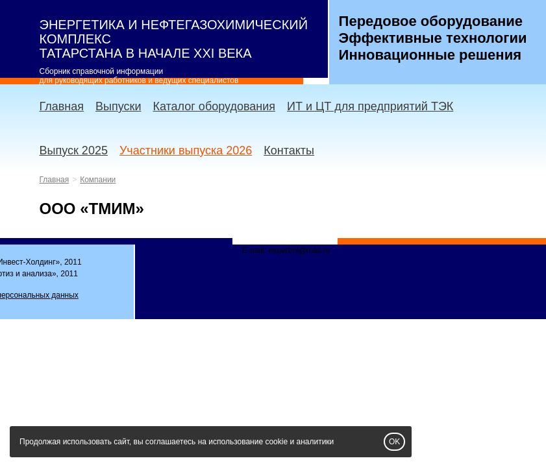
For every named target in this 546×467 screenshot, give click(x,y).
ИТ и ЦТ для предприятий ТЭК (370, 106)
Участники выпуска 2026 (185, 150)
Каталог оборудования (214, 106)
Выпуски (118, 106)
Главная (62, 106)
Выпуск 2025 (74, 150)
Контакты (289, 150)
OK (394, 441)
